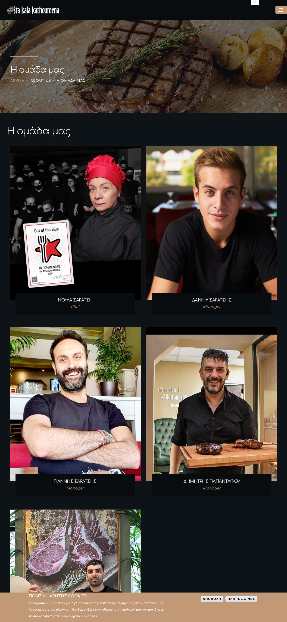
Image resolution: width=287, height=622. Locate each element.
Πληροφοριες (241, 600)
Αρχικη (17, 80)
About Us (41, 80)
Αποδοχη (212, 600)
